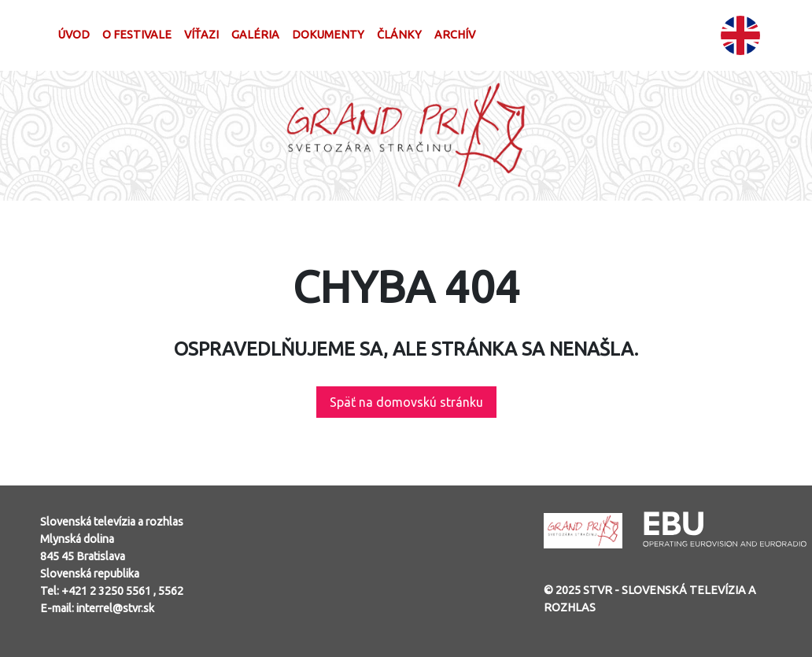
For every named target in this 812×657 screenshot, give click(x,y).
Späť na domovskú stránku (406, 402)
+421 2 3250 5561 (107, 591)
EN (740, 35)
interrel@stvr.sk (115, 608)
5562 (170, 591)
